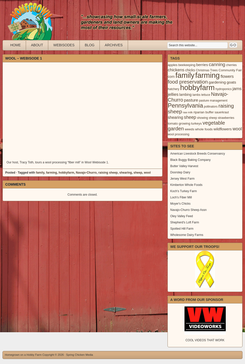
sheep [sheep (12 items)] (190, 117)
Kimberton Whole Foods (186, 185)
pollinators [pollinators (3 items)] (211, 106)
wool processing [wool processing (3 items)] (178, 134)
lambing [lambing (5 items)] (185, 95)
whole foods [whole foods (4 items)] (203, 129)
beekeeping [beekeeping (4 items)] (186, 65)
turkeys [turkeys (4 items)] (196, 123)
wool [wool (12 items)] (237, 128)
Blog (89, 45)
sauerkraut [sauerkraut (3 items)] (221, 112)
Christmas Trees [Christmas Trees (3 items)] (207, 70)
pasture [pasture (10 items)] (191, 100)
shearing (125, 172)
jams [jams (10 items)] (237, 88)
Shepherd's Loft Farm (184, 222)
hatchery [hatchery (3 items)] (173, 89)
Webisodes (63, 45)
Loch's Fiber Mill (181, 197)
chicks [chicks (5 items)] (190, 70)
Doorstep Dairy (180, 172)
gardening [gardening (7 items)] (217, 82)
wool (147, 172)
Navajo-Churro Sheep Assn (188, 210)
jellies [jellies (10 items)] (173, 94)
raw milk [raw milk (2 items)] (187, 112)
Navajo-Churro (86, 172)
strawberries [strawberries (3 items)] (226, 118)
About (37, 45)
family (40, 172)
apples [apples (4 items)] (173, 65)
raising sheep (108, 172)
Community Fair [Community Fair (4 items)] (230, 70)
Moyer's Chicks (180, 203)
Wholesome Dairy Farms (186, 235)
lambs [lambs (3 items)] (196, 95)
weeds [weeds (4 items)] (189, 129)
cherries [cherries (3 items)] (231, 65)
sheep (138, 172)
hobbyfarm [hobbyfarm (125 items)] (197, 88)
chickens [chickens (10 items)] (176, 70)
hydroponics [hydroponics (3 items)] (224, 89)
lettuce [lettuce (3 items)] (205, 95)
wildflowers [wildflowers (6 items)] (223, 129)
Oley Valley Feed (181, 216)
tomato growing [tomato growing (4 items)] (179, 123)
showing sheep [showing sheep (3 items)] (207, 118)
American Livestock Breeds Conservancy (197, 153)
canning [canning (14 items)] (217, 64)
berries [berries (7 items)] (202, 65)
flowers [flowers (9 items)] (227, 76)
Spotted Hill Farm (182, 228)
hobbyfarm (66, 172)
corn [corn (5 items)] (171, 77)
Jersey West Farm (182, 178)
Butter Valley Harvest (184, 166)
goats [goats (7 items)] (231, 82)
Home (15, 45)
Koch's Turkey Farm (183, 191)
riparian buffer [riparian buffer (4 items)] (204, 112)
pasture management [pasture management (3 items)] (213, 100)
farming (51, 172)
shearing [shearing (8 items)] (175, 117)
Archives (114, 45)
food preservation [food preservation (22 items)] (188, 82)
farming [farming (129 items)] (207, 75)
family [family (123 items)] (185, 75)
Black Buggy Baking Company (190, 160)
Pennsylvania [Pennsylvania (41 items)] (185, 105)
